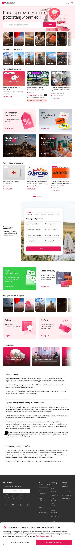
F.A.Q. (52, 501)
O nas (40, 503)
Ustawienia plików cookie (19, 542)
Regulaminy (54, 508)
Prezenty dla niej (50, 224)
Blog (40, 516)
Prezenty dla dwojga (34, 229)
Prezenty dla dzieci (51, 229)
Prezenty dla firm (50, 241)
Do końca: (33, 100)
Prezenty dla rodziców (34, 235)
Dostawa (53, 504)
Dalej (43, 249)
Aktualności (42, 506)
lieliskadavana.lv (67, 508)
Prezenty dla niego (33, 224)
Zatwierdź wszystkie (54, 542)
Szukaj (49, 25)
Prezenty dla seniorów (52, 235)
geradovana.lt (66, 504)
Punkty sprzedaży (53, 517)
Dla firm (41, 520)
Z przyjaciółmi (32, 241)
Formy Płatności (53, 512)
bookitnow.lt (66, 511)
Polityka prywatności (44, 536)
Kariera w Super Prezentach (42, 511)
